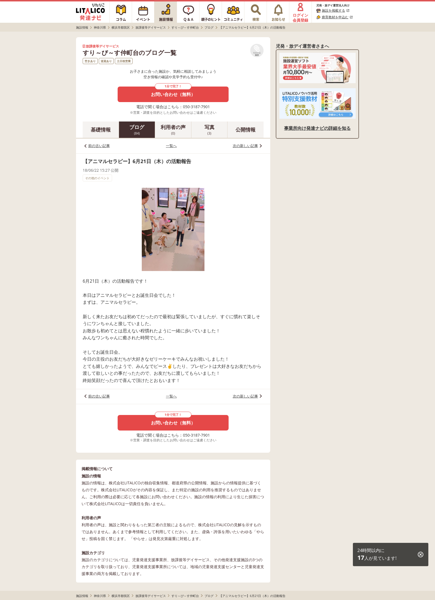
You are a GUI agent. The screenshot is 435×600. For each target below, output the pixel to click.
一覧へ (171, 145)
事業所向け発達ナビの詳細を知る (317, 128)
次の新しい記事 (245, 145)
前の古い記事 (99, 145)
